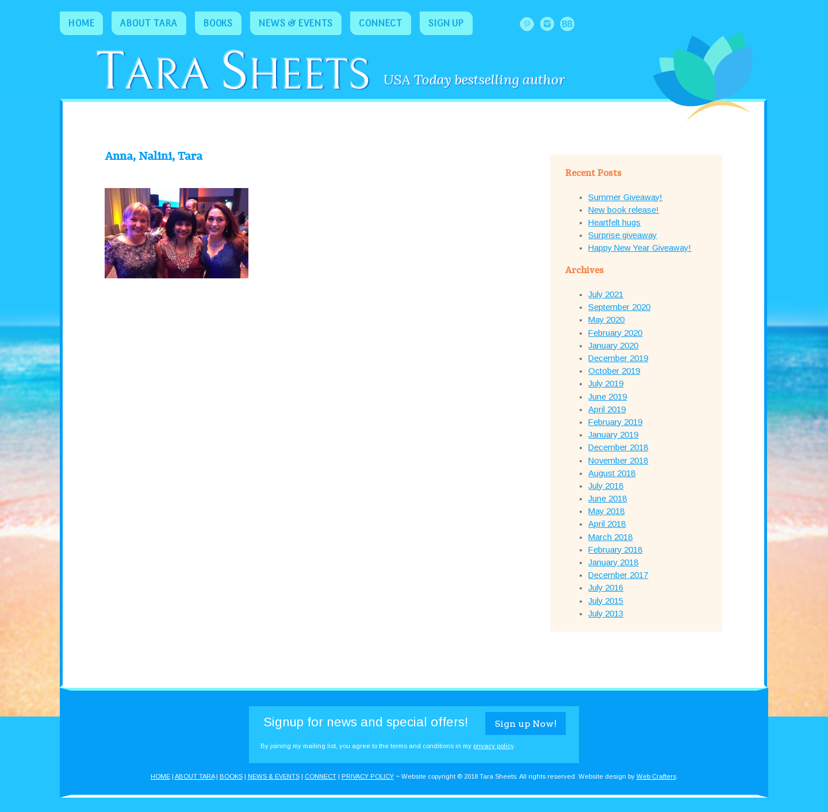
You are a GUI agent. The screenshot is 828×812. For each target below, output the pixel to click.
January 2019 (613, 434)
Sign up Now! (525, 723)
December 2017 (618, 575)
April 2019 (607, 409)
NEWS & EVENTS (274, 776)
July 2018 (605, 486)
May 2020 (606, 319)
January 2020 (613, 345)
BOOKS (231, 776)
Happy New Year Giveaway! (639, 247)
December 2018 (618, 447)
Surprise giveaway (622, 235)
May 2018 (606, 511)
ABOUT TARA (194, 776)
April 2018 (607, 523)
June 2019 (607, 396)
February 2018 (615, 549)
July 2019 (605, 383)
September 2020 (619, 307)
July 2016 (605, 587)
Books (218, 24)
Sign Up (446, 24)
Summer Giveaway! (625, 197)
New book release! (623, 210)
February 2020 (615, 333)
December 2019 (618, 358)
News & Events (296, 24)
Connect (380, 24)
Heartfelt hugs (614, 222)
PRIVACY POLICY (368, 776)
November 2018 (618, 460)
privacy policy (493, 745)
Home (81, 24)
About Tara (149, 24)
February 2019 (615, 422)
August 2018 (611, 473)
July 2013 (605, 613)
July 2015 (605, 601)
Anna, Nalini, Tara (153, 157)
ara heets (232, 76)
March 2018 (610, 537)
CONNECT (320, 776)
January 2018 (613, 562)
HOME (160, 776)
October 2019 (614, 371)
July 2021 (605, 294)
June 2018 (607, 498)
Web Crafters (656, 776)
